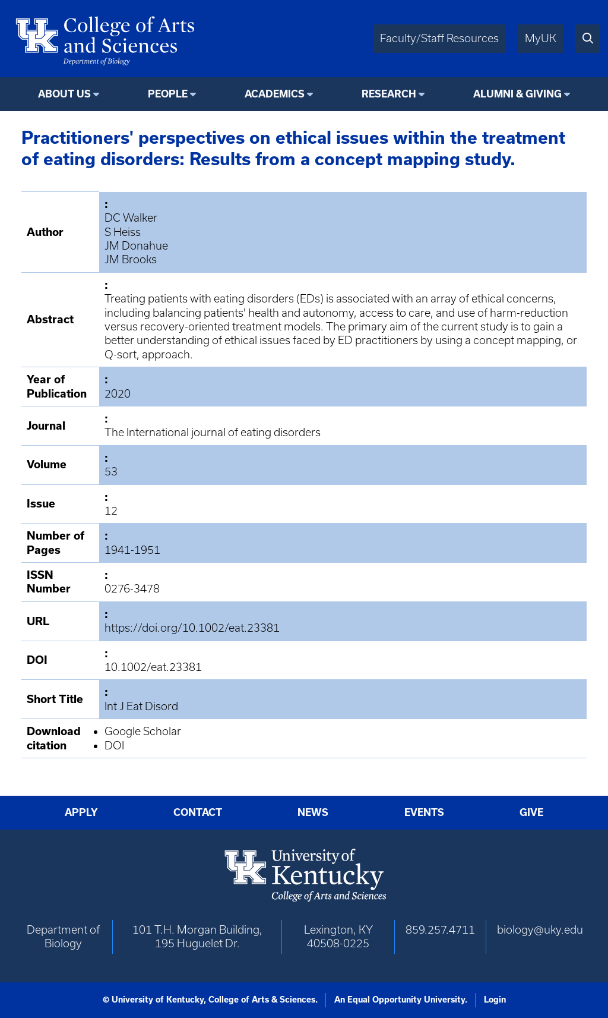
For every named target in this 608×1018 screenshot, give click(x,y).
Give (531, 812)
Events (424, 812)
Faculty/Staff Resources (439, 38)
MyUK (540, 38)
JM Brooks (130, 259)
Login (495, 999)
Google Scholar (142, 731)
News (312, 812)
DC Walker (130, 218)
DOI (114, 745)
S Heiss (122, 232)
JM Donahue (136, 245)
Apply (81, 812)
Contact (197, 812)
